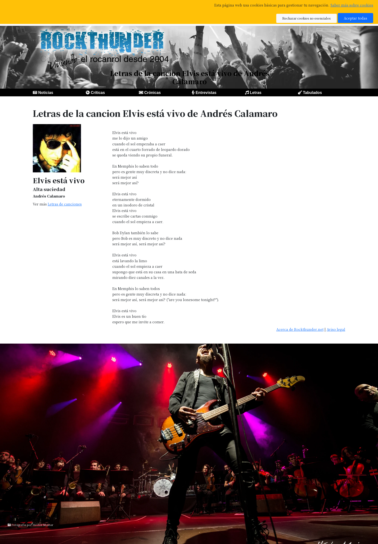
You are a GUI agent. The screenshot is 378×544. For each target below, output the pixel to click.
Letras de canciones (65, 203)
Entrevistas (206, 93)
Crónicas (152, 93)
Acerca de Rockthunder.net (300, 329)
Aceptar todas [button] (355, 18)
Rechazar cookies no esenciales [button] (306, 18)
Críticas (98, 93)
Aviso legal (336, 329)
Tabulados (312, 93)
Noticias (45, 93)
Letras (255, 93)
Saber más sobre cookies (352, 4)
